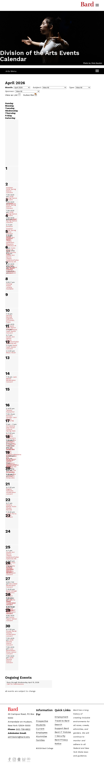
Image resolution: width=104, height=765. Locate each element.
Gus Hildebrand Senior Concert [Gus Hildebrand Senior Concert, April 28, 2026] (10, 610)
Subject (37, 87)
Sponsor (9, 91)
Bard (87, 4)
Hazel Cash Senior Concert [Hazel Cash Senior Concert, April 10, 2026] (11, 326)
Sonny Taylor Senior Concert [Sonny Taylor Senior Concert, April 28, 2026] (11, 618)
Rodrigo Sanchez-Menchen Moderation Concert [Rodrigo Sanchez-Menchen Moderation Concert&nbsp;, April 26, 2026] (11, 570)
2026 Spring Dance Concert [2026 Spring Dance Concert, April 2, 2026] (11, 197)
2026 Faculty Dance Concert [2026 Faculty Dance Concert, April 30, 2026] (10, 641)
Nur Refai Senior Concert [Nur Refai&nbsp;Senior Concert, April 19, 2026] (11, 458)
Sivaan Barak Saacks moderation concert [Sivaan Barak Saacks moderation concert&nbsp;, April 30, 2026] (11, 633)
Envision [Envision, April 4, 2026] (9, 225)
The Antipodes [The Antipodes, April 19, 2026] (11, 471)
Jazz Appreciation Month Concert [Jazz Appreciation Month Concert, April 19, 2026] (11, 465)
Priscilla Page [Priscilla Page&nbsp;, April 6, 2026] (11, 252)
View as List (13, 95)
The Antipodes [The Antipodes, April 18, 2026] (11, 441)
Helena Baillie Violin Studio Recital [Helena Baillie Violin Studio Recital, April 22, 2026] (11, 506)
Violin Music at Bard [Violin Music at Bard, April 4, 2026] (10, 249)
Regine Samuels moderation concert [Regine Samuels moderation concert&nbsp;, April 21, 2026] (11, 491)
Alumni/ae (41, 736)
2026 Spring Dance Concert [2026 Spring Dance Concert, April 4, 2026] (11, 220)
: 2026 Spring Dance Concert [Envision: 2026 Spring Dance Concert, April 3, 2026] (11, 205)
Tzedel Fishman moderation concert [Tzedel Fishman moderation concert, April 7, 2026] (11, 270)
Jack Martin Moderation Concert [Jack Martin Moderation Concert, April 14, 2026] (11, 379)
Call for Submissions (15, 684)
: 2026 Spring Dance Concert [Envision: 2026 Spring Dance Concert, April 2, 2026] (11, 190)
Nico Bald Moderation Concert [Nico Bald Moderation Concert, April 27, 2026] (11, 584)
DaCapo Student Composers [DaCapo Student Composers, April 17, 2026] (11, 435)
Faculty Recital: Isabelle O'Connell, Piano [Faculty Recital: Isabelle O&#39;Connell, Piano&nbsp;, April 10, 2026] (10, 318)
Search (58, 724)
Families (40, 740)
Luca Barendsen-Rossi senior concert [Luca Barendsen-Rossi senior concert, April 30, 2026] (11, 650)
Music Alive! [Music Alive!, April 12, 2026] (11, 352)
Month (8, 87)
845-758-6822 (23, 729)
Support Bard (62, 728)
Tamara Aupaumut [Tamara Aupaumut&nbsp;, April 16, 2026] (10, 410)
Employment (61, 717)
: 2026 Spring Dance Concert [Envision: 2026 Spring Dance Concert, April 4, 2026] (11, 231)
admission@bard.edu (19, 737)
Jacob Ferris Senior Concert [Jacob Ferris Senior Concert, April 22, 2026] (11, 514)
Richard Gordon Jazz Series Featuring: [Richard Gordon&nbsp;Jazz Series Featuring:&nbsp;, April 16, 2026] (11, 417)
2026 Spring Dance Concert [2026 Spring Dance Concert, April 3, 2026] (11, 213)
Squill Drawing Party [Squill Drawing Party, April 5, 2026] (9, 237)
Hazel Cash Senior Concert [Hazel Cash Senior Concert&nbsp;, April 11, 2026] (11, 331)
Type (71, 87)
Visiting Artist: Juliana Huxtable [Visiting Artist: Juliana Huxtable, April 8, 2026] (10, 285)
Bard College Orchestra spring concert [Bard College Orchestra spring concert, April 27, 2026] (11, 592)
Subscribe (30, 95)
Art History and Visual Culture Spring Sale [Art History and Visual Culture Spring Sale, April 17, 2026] (11, 427)
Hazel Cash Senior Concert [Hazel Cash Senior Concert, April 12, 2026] (11, 347)
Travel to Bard (62, 720)
